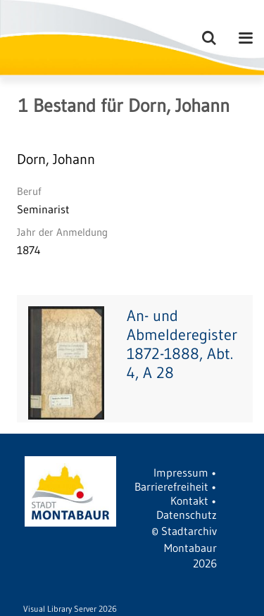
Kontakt (189, 501)
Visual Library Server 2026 (70, 608)
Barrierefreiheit (171, 486)
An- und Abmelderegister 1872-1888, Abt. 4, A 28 (182, 344)
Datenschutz (186, 515)
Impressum (180, 472)
